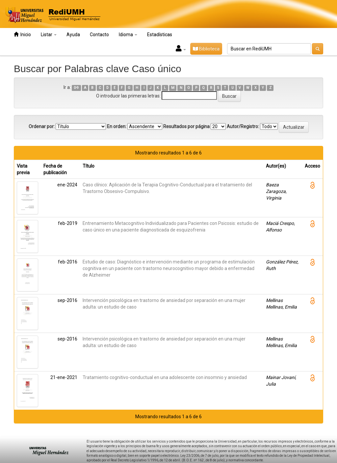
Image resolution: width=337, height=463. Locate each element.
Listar (49, 34)
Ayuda (73, 34)
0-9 (76, 88)
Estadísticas (159, 34)
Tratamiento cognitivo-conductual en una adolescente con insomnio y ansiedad (165, 377)
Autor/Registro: (243, 126)
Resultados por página (186, 126)
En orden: (116, 126)
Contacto (99, 34)
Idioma (128, 34)
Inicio (22, 34)
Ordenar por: (42, 126)
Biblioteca (206, 48)
